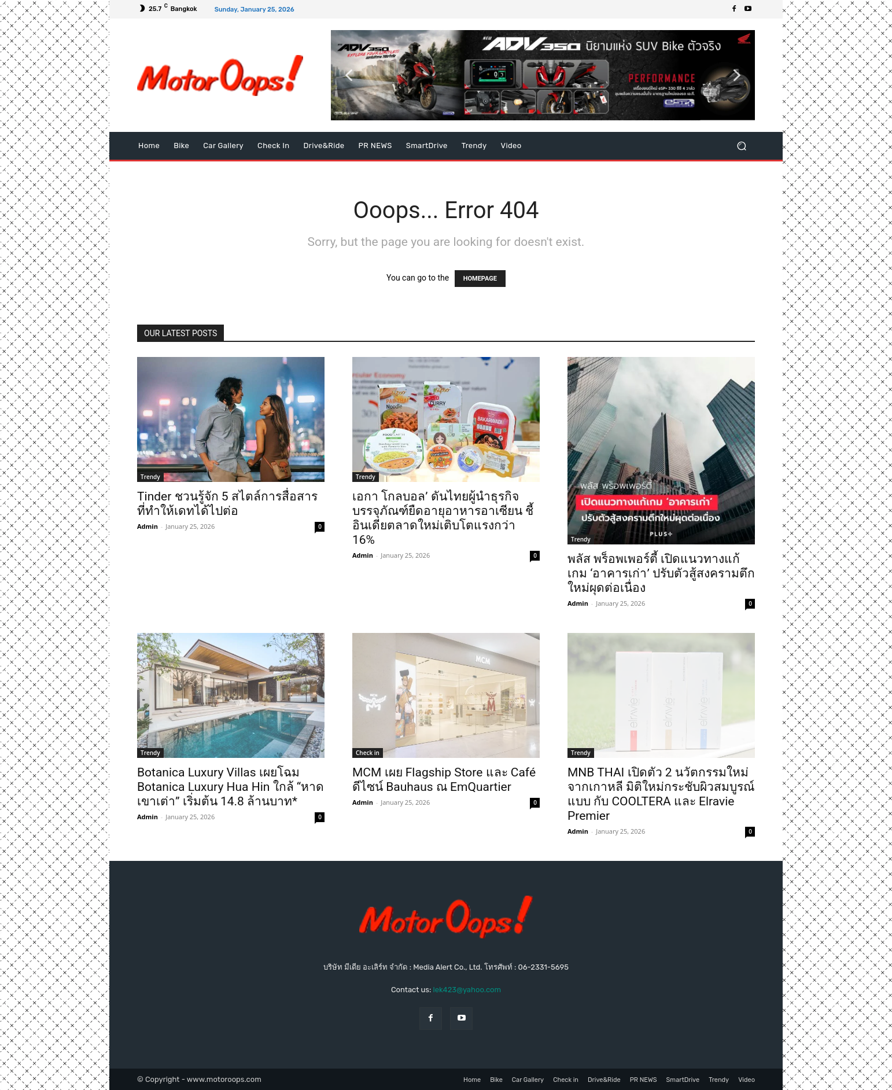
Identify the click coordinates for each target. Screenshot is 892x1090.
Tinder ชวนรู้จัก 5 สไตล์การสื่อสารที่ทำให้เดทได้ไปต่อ (227, 503)
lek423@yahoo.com (467, 989)
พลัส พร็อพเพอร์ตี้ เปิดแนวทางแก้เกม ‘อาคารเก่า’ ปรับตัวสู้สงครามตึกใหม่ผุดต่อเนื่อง (661, 573)
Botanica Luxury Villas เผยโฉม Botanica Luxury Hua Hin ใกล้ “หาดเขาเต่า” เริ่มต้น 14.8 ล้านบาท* (230, 786)
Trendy (150, 477)
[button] (543, 75)
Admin (147, 526)
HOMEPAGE (480, 278)
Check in (367, 753)
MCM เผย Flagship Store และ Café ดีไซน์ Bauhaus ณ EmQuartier (444, 779)
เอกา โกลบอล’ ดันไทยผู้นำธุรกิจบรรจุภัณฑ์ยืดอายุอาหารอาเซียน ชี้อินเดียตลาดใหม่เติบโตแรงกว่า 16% (442, 518)
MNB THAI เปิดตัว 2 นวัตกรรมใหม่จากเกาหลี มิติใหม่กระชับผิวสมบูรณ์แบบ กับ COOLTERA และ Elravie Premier (660, 794)
